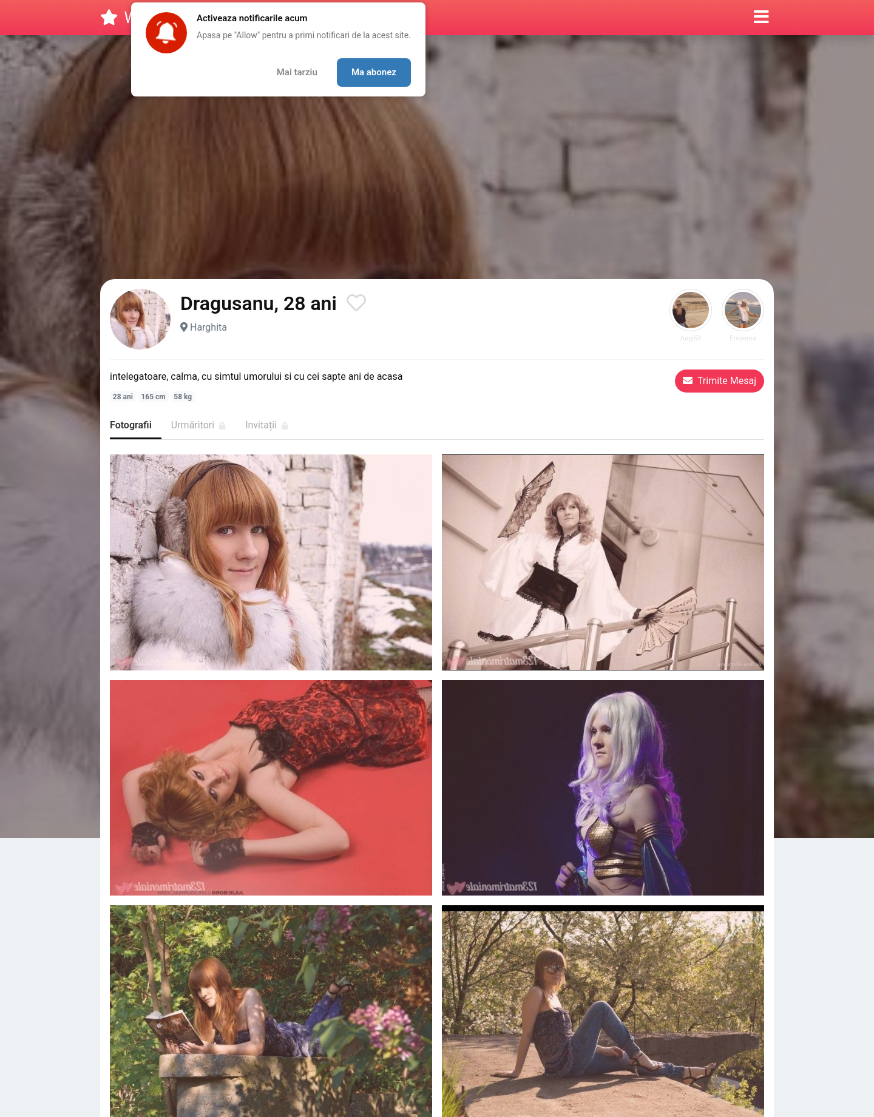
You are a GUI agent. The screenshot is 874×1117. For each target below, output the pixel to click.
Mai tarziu (297, 72)
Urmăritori (198, 425)
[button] (761, 17)
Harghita (208, 327)
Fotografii (131, 425)
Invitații (266, 425)
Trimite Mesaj (719, 380)
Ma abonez (373, 72)
